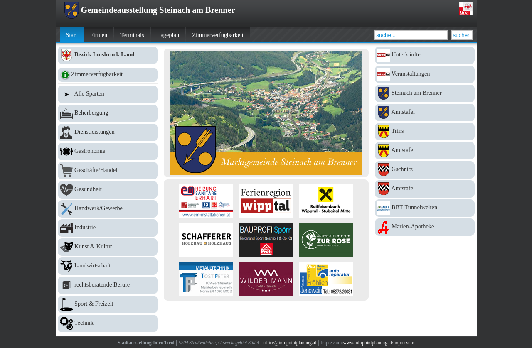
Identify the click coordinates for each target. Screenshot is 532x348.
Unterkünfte (425, 55)
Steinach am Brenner (425, 93)
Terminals (132, 35)
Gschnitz (425, 170)
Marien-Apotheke (425, 227)
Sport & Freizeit (108, 304)
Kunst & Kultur (108, 247)
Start (71, 35)
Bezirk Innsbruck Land (108, 55)
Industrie (108, 228)
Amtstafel (425, 112)
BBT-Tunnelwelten (425, 208)
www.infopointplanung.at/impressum (378, 342)
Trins (425, 131)
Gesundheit (108, 190)
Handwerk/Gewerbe (108, 209)
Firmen (99, 35)
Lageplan (168, 35)
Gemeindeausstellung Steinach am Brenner (149, 10)
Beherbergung (108, 113)
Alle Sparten (108, 94)
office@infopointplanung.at (289, 342)
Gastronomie (108, 151)
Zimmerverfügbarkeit (218, 35)
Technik (108, 323)
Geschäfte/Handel (108, 170)
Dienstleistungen (108, 132)
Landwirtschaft (108, 266)
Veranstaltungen (425, 74)
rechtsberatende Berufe (108, 285)
